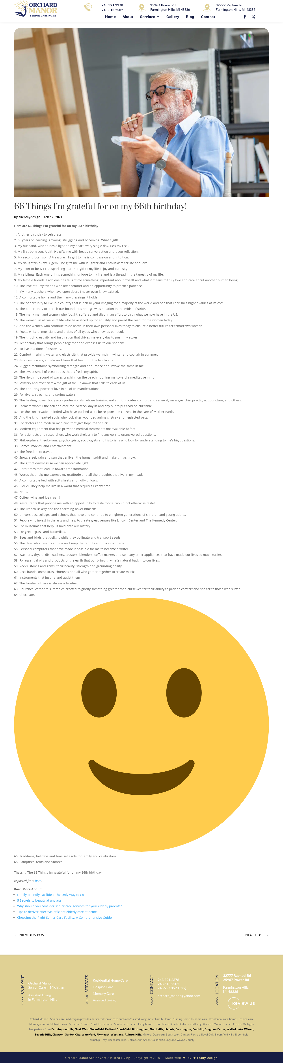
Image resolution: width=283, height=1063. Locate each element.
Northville (156, 1029)
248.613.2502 (168, 984)
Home (110, 17)
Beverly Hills (43, 1034)
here (38, 881)
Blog (190, 17)
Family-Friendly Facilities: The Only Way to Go (50, 895)
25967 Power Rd (236, 979)
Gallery (172, 17)
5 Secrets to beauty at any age (39, 900)
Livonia (169, 1029)
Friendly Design (205, 1057)
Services (147, 17)
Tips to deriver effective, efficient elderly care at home (57, 912)
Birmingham (140, 1029)
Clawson (57, 1034)
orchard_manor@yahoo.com (179, 995)
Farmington (183, 1029)
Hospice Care (103, 987)
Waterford (88, 1034)
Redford (110, 1029)
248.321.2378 (168, 979)
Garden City (72, 1034)
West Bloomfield (93, 1029)
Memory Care (103, 993)
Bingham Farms (215, 1029)
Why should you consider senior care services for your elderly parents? (69, 906)
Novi (78, 1029)
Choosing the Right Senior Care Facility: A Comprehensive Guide (64, 917)
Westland (117, 1034)
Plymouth (103, 1034)
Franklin (197, 1029)
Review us (243, 1003)
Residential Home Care (110, 980)
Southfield (124, 1029)
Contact (208, 17)
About (128, 17)
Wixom (248, 1029)
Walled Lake (235, 1029)
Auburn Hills (133, 1034)
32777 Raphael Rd (237, 975)
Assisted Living (104, 1000)
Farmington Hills (62, 1029)
